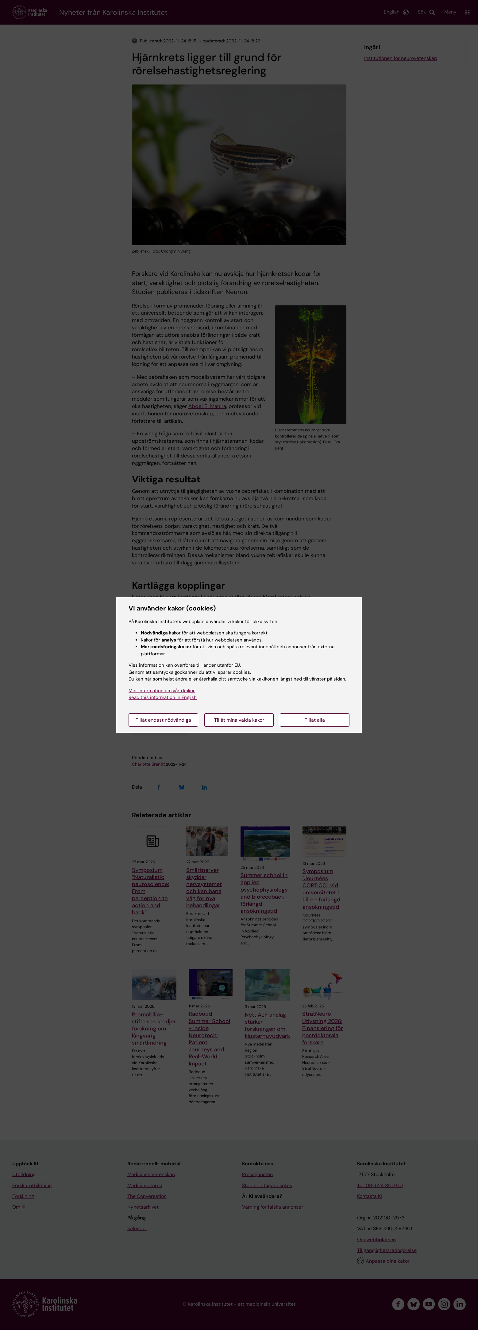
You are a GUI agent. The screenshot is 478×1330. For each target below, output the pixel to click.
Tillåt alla (315, 720)
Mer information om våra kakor (162, 691)
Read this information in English (163, 697)
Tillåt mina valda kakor (239, 720)
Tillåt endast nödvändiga (163, 720)
